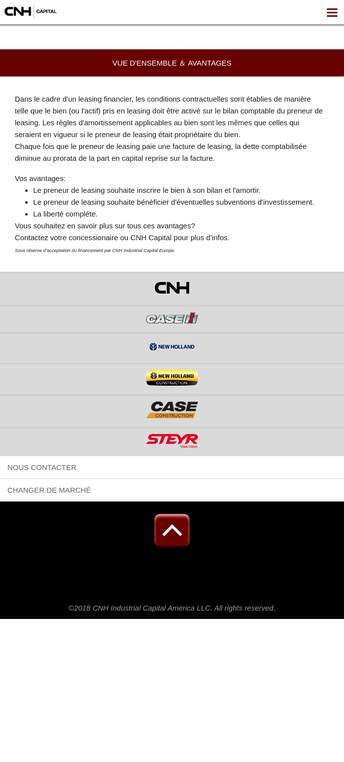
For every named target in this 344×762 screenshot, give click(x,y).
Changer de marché (49, 490)
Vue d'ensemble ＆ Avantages (172, 63)
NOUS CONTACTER (41, 467)
